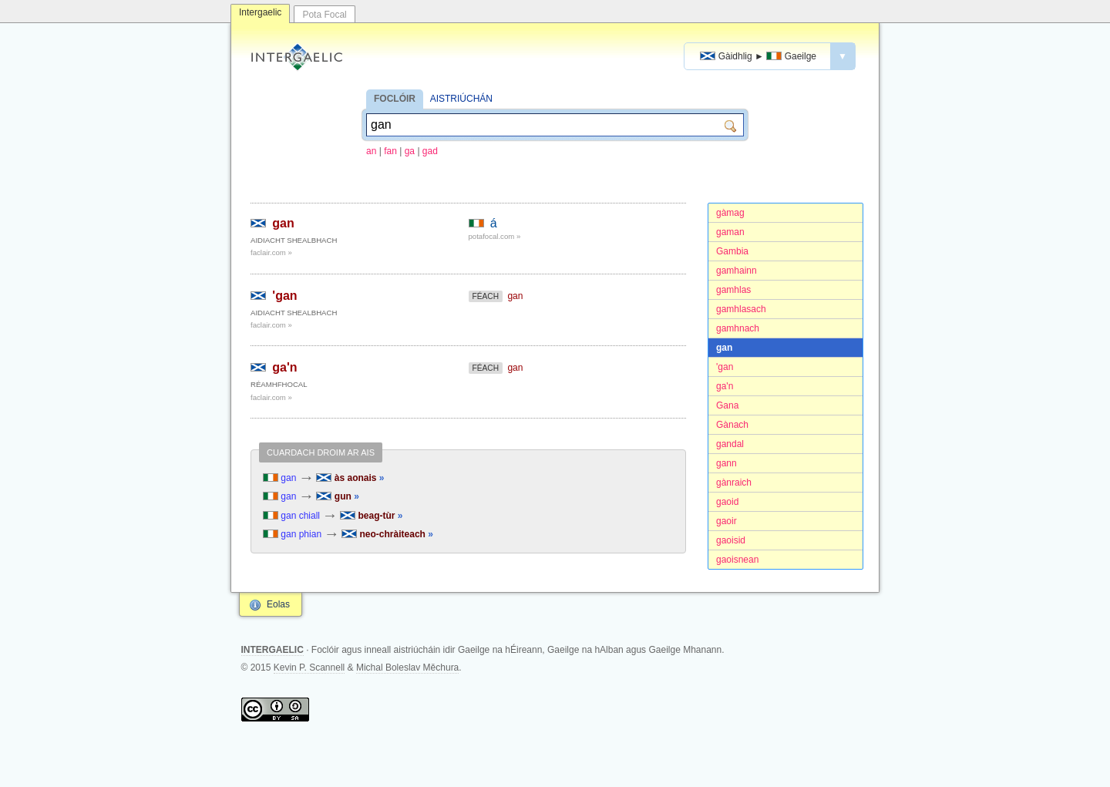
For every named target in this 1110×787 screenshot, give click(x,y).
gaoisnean (737, 559)
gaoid (727, 501)
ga (410, 151)
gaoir (726, 521)
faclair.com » (271, 252)
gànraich (734, 482)
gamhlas (733, 289)
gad (430, 151)
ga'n (724, 386)
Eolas (278, 604)
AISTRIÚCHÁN (461, 98)
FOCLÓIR (394, 98)
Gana (727, 405)
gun (337, 496)
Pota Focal (324, 14)
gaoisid (730, 540)
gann (726, 463)
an (371, 151)
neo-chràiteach (387, 534)
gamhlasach (741, 309)
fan (390, 151)
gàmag (730, 212)
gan (724, 347)
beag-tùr (371, 515)
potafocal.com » (495, 236)
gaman (730, 232)
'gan (724, 367)
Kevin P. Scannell (309, 667)
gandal (730, 444)
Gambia (732, 251)
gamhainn (736, 270)
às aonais (350, 478)
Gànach (732, 424)
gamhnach (737, 328)
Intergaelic (260, 12)
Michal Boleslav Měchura (407, 667)
